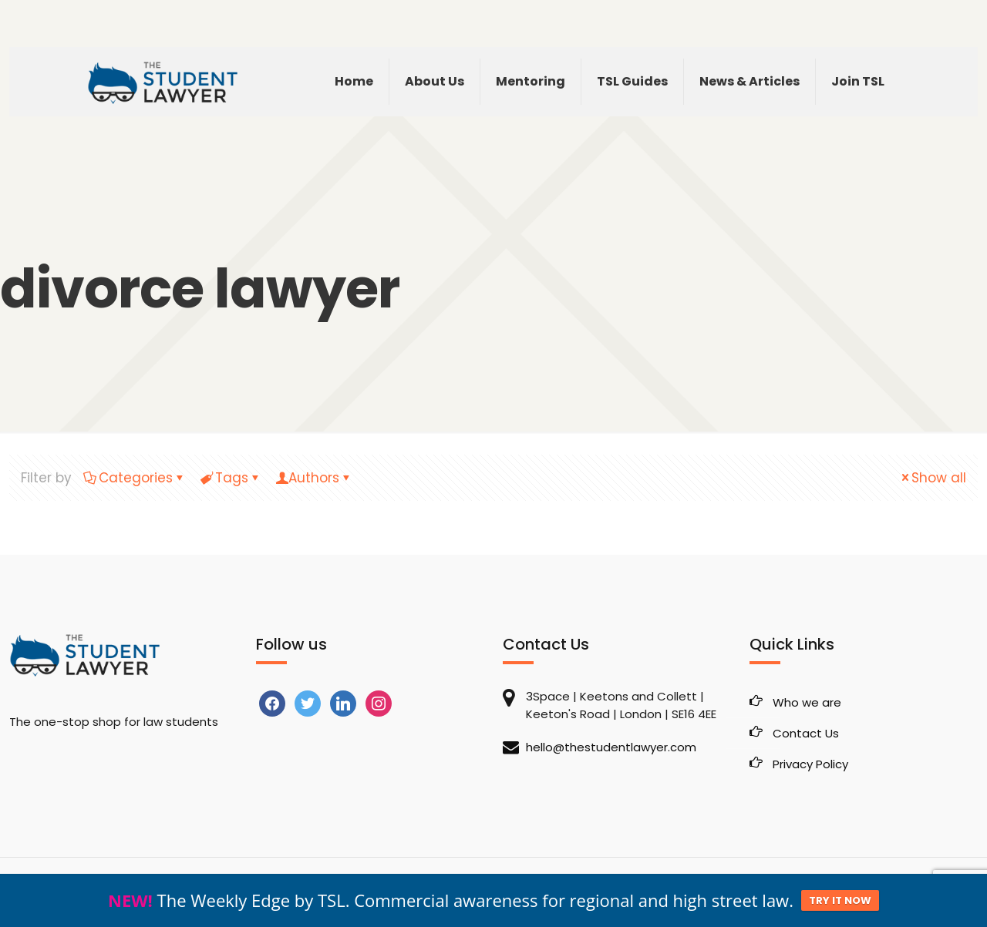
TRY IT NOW (840, 907)
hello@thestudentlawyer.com (611, 747)
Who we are (807, 702)
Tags (230, 478)
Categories (134, 478)
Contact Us (806, 733)
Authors (313, 478)
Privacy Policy (810, 764)
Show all (932, 478)
